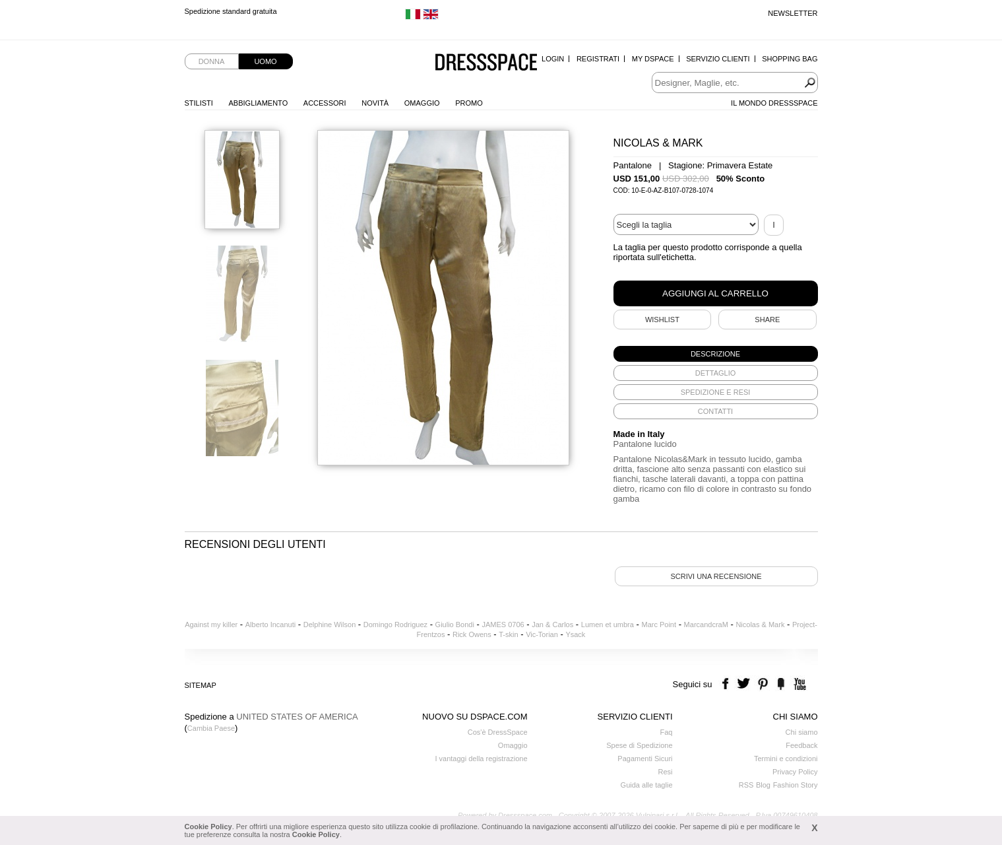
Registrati (598, 59)
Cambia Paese (211, 728)
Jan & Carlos (552, 624)
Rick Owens (472, 634)
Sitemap (200, 685)
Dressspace (486, 63)
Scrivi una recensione (715, 576)
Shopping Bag (789, 59)
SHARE (767, 319)
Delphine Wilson (329, 624)
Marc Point (658, 624)
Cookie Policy (208, 826)
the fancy (781, 684)
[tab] (715, 354)
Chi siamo (802, 732)
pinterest (763, 684)
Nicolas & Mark (760, 624)
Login (553, 59)
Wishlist (662, 319)
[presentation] (715, 354)
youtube (798, 684)
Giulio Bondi (454, 624)
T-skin (508, 634)
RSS (746, 785)
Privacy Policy (794, 772)
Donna (212, 61)
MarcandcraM (706, 624)
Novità (375, 103)
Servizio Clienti (717, 59)
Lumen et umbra (607, 624)
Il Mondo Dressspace (774, 103)
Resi (665, 772)
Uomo (265, 61)
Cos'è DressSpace (498, 732)
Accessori (324, 103)
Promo (469, 103)
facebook (727, 684)
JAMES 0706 (503, 624)
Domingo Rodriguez (395, 624)
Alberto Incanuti (270, 624)
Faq (666, 732)
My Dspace (653, 59)
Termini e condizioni (786, 758)
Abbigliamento (258, 103)
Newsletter (792, 13)
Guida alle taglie (647, 785)
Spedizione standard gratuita (231, 13)
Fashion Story (795, 785)
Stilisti (199, 103)
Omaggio (422, 103)
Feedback (801, 745)
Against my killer (211, 624)
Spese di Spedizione (639, 745)
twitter (745, 684)
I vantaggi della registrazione (481, 758)
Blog (763, 785)
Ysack (575, 634)
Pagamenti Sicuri (644, 758)
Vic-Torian (542, 634)
